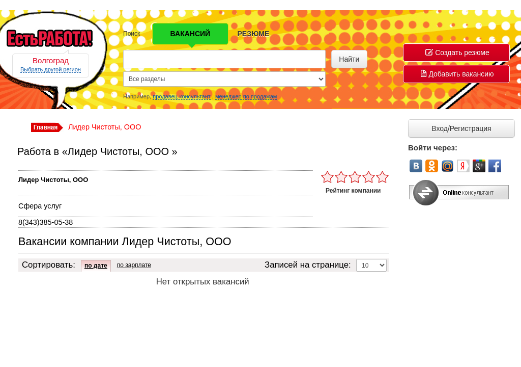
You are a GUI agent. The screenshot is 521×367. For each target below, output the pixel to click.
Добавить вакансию (457, 74)
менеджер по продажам (246, 96)
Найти (349, 59)
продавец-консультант (182, 96)
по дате (95, 265)
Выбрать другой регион (50, 69)
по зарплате (134, 265)
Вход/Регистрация (461, 128)
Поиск (131, 33)
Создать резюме (457, 52)
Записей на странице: (308, 264)
